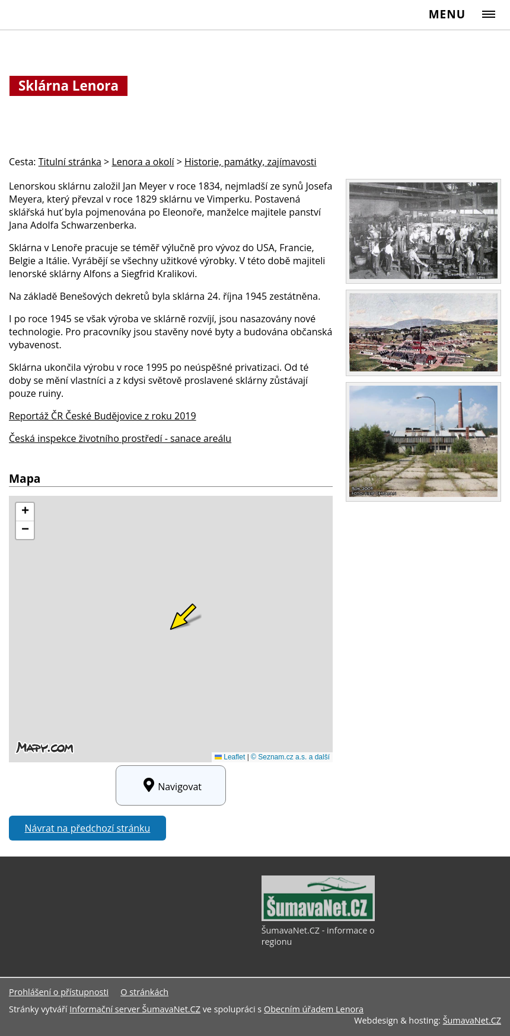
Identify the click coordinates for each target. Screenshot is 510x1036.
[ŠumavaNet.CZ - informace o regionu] (318, 918)
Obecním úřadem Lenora (314, 1009)
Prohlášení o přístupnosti (59, 991)
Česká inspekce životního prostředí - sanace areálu (120, 438)
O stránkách (144, 991)
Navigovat (171, 785)
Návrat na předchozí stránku (88, 828)
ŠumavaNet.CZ (472, 1020)
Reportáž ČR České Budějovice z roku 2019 (102, 415)
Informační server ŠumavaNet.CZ (134, 1009)
